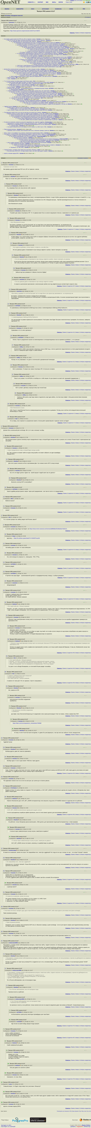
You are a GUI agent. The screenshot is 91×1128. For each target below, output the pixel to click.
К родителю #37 (71, 286)
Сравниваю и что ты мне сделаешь (29, 55)
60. (4, 870)
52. (16, 393)
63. (4, 786)
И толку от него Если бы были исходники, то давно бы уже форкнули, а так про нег (47, 104)
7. (6, 193)
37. (11, 243)
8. (4, 524)
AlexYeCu (65, 52)
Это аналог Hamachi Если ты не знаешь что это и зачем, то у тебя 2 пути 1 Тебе (27, 126)
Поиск (67, 2)
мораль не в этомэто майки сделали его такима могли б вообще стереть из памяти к (34, 145)
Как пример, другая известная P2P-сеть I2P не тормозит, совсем (20, 39)
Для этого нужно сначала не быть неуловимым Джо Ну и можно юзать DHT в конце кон (35, 72)
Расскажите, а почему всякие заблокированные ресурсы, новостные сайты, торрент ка (25, 134)
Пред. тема (84, 1111)
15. (10, 313)
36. (4, 747)
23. (4, 571)
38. (4, 766)
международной (14, 89)
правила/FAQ (19, 8)
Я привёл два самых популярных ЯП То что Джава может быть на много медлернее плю (38, 43)
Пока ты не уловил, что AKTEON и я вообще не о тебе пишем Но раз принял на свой (48, 62)
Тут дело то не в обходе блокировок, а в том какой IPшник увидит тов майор (32, 96)
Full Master (56, 113)
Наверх (77, 171)
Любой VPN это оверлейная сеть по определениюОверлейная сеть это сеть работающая (29, 124)
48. (4, 857)
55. (6, 671)
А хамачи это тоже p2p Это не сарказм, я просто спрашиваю (25, 98)
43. (6, 534)
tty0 (60, 66)
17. (10, 326)
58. (2, 906)
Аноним (38, 39)
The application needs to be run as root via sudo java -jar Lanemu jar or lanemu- (22, 112)
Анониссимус (48, 122)
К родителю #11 (71, 300)
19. (10, 289)
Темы (80, 1111)
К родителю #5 (71, 549)
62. (2, 931)
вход (75, 0)
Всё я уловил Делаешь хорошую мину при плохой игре (43, 63)
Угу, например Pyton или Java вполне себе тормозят (23, 41)
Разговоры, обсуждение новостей (14, 15)
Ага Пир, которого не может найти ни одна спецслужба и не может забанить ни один (31, 71)
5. (1, 515)
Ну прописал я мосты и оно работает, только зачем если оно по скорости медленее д (38, 139)
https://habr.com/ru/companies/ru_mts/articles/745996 (27, 723)
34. (2, 738)
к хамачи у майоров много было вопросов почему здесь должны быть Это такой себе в (28, 90)
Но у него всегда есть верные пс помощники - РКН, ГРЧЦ (25, 86)
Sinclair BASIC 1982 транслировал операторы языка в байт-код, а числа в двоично (47, 58)
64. (7, 686)
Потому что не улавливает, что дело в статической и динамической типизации (39, 59)
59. (9, 468)
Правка (77, 32)
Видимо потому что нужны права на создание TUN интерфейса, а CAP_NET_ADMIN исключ (29, 113)
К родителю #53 (71, 652)
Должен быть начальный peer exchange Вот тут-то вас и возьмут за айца (22, 69)
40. (4, 590)
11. (9, 218)
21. (4, 543)
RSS (84, 8)
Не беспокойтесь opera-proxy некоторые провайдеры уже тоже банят (37, 140)
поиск (32, 8)
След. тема (89, 1111)
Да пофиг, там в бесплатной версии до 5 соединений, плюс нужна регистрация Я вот (41, 101)
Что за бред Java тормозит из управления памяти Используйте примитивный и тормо (38, 66)
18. (11, 335)
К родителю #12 (71, 332)
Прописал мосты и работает (21, 137)
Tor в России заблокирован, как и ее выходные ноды (23, 136)
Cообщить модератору (85, 32)
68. (9, 639)
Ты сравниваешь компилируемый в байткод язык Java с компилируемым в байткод (37, 53)
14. (6, 446)
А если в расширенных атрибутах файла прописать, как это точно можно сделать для (32, 116)
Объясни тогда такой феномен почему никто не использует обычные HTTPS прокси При (35, 93)
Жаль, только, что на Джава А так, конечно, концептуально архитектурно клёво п (24, 133)
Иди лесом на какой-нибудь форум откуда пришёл (32, 141)
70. (4, 954)
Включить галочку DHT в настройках (29, 75)
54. (6, 756)
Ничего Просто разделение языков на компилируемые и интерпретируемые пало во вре (45, 57)
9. (8, 208)
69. (10, 478)
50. (14, 268)
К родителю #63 (71, 814)
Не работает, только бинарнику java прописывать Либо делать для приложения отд (34, 117)
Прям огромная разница (10, 129)
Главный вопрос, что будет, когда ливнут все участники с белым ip (20, 149)
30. (11, 365)
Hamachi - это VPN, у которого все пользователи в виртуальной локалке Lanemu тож (31, 92)
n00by (69, 58)
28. (9, 403)
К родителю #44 (71, 668)
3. (4, 174)
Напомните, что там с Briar (17, 147)
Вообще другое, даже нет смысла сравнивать (18, 107)
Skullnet (48, 40)
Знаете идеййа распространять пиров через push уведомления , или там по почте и (31, 76)
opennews (11, 22)
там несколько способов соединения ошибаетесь (29, 100)
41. (4, 506)
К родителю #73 (71, 1025)
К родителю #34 (71, 773)
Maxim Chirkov (86, 1125)
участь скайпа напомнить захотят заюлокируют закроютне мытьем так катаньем (27, 142)
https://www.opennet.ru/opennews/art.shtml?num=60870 (25, 30)
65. (4, 918)
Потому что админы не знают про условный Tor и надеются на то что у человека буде (28, 135)
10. (4, 496)
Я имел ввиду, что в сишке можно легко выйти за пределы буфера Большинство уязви (41, 46)
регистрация (79, 0)
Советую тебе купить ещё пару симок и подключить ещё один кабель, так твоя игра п (54, 64)
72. (7, 985)
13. (10, 232)
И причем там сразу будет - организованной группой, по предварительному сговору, (27, 88)
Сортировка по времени (83, 158)
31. (13, 374)
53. (7, 615)
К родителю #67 (71, 1037)
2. (1, 426)
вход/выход (58, 8)
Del (34, 81)
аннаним (21, 89)
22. (4, 562)
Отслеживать (87, 17)
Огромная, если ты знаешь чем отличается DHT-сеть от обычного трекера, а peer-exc (28, 130)
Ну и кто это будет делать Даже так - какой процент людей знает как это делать (36, 74)
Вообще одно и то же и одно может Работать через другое (25, 108)
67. (2, 940)
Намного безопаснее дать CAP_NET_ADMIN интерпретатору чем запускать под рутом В (32, 114)
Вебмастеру (87, 1126)
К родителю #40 (71, 682)
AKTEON (61, 53)
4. (4, 435)
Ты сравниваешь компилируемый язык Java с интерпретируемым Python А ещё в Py (34, 42)
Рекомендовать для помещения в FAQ (64, 1111)
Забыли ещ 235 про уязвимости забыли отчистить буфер (44, 49)
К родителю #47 (71, 879)
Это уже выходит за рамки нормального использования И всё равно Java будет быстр (41, 54)
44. (6, 602)
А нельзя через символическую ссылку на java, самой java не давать (34, 118)
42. (13, 255)
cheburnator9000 (51, 134)
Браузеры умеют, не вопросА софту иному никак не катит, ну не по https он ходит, (37, 94)
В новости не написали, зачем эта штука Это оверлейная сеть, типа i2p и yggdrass (24, 122)
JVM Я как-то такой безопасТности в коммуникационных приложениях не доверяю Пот (38, 65)
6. (5, 184)
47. (2, 848)
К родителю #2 (71, 502)
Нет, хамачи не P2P (19, 99)
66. (6, 796)
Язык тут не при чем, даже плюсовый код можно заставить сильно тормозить (26, 40)
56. (7, 656)
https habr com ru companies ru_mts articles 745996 (36, 102)
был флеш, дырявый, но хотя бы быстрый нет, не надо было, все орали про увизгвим (38, 45)
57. (9, 626)
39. (2, 776)
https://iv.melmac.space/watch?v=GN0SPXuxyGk (27, 538)
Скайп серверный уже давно (18, 143)
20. (6, 487)
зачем (9, 78)
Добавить (73, 1126)
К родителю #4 (71, 493)
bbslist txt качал (11, 77)
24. (6, 581)
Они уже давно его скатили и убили (26, 146)
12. (9, 303)
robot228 (48, 141)
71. (6, 968)
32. (6, 552)
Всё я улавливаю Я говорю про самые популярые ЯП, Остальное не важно (42, 60)
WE (16, 77)
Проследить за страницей (8, 1126)
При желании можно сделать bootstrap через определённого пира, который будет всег (28, 70)
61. (4, 892)
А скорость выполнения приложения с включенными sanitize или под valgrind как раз (47, 51)
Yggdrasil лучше (8, 106)
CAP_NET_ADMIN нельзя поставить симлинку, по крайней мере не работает (39, 119)
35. (14, 383)
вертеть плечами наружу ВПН (11, 153)
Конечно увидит (11, 87)
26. (10, 355)
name (38, 149)
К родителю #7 (71, 229)
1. (1, 162)
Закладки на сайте (6, 1125)
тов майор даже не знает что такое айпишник (18, 84)
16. (7, 459)
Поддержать (79, 1126)
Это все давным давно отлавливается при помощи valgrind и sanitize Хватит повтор (44, 47)
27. (13, 345)
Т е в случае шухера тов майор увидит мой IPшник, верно (18, 81)
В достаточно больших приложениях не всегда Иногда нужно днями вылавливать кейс (48, 48)
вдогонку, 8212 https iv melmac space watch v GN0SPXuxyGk (25, 83)
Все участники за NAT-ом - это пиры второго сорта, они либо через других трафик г (27, 151)
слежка (71, 8)
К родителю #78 (71, 1079)
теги (71, 2)
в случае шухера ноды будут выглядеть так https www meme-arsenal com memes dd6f (28, 82)
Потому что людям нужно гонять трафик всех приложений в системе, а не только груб (38, 95)
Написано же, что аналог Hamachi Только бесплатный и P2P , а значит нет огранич (27, 123)
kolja (41, 83)
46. (9, 416)
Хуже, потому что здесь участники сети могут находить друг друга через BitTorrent (27, 110)
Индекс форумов (75, 1111)
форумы (7, 8)
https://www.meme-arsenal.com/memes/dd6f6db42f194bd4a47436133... (49, 528)
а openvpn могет (15, 125)
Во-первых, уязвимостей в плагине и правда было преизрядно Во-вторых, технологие (41, 52)
